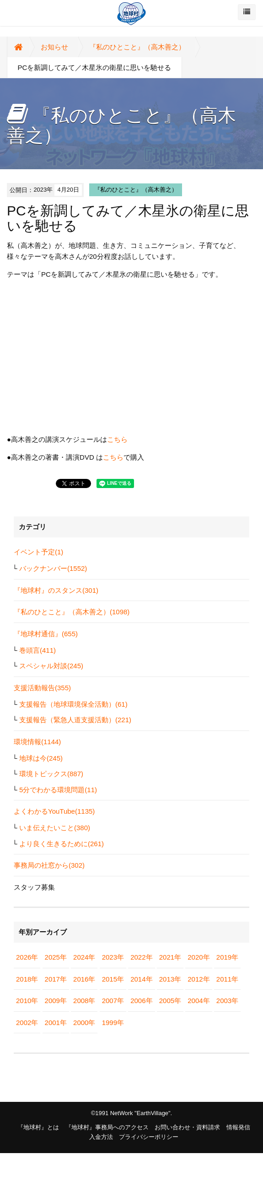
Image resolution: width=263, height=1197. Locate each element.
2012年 (198, 979)
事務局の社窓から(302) (49, 865)
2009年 (56, 1000)
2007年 (113, 1000)
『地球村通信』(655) (46, 634)
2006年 (141, 1000)
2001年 (56, 1022)
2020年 (198, 957)
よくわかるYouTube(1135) (54, 811)
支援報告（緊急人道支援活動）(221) (75, 720)
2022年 (141, 957)
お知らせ (54, 47)
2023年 (113, 957)
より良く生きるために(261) (61, 844)
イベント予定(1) (38, 552)
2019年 (227, 957)
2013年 (170, 979)
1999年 (113, 1022)
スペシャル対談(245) (51, 666)
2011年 (227, 979)
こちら (117, 439)
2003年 (227, 1000)
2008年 (84, 1000)
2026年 (27, 957)
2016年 (84, 979)
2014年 (141, 979)
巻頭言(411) (37, 650)
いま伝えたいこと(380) (54, 828)
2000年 (84, 1022)
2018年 (27, 979)
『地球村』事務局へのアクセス (107, 1127)
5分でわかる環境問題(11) (58, 790)
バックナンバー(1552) (53, 568)
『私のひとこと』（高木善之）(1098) (71, 612)
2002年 (27, 1022)
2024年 (84, 957)
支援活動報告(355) (42, 688)
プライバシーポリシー (148, 1136)
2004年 (198, 1000)
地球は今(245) (41, 758)
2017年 (56, 979)
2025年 (56, 957)
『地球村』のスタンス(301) (56, 590)
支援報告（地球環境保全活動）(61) (73, 704)
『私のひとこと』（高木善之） (137, 47)
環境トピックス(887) (51, 774)
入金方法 (101, 1136)
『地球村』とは (38, 1127)
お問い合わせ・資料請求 (187, 1127)
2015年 (113, 979)
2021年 (170, 957)
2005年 (170, 1000)
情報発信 (238, 1127)
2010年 (27, 1000)
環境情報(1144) (37, 742)
